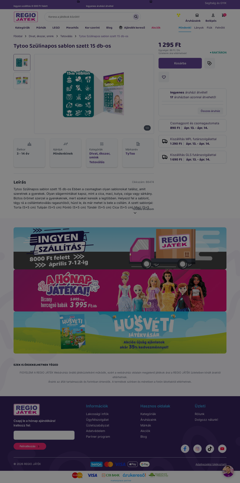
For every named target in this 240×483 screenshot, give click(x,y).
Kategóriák (22, 27)
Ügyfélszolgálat (97, 420)
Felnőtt (220, 27)
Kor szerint (92, 27)
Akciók (155, 27)
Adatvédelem (95, 431)
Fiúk (209, 27)
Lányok (199, 27)
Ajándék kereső (132, 27)
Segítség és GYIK (215, 3)
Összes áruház (210, 111)
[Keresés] (92, 16)
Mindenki (185, 27)
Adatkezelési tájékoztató (211, 464)
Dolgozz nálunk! (206, 420)
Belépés (211, 18)
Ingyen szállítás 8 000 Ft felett (31, 6)
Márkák (41, 27)
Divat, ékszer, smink (41, 36)
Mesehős (72, 27)
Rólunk (200, 414)
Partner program (98, 436)
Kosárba (180, 63)
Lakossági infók (97, 414)
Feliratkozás (30, 446)
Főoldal (18, 36)
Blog (109, 27)
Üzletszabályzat (97, 425)
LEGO (56, 27)
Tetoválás (66, 36)
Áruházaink (193, 18)
